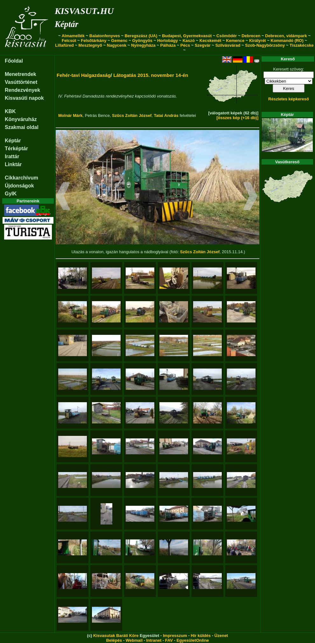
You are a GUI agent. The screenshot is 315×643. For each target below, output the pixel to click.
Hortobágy (167, 40)
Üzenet (221, 635)
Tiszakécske (302, 45)
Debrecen (251, 35)
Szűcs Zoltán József (131, 115)
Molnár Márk (70, 115)
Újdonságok (19, 185)
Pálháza (168, 45)
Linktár (13, 164)
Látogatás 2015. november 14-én (150, 75)
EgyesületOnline (193, 640)
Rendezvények (22, 90)
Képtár (66, 24)
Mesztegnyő (90, 45)
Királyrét (257, 40)
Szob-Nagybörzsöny (265, 45)
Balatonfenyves (104, 35)
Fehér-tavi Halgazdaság (84, 75)
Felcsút (69, 40)
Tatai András (166, 115)
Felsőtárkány (93, 40)
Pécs (185, 45)
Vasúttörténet (21, 82)
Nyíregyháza (143, 45)
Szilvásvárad (228, 45)
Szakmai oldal (21, 127)
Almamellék (73, 35)
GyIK (11, 193)
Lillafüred (64, 45)
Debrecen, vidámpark (286, 35)
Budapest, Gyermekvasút (187, 35)
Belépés (114, 640)
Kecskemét (210, 40)
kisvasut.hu (84, 10)
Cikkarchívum (21, 177)
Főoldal (14, 61)
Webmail (134, 640)
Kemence (235, 40)
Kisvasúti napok (24, 98)
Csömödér (226, 35)
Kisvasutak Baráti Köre (115, 635)
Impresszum (175, 635)
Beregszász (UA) (141, 35)
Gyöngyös (142, 40)
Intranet (154, 640)
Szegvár (203, 45)
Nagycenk (116, 45)
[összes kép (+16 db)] (237, 117)
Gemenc (119, 40)
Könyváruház (21, 119)
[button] (63, 197)
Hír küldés (201, 635)
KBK (10, 111)
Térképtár (16, 148)
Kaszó (189, 40)
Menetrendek (20, 74)
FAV (169, 640)
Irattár (12, 156)
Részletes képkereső (288, 99)
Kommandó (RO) (287, 40)
